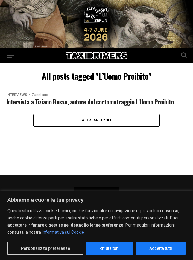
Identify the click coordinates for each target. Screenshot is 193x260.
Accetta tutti (160, 248)
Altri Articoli (97, 129)
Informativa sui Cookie (63, 232)
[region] (96, 225)
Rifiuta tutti (109, 248)
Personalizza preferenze (45, 248)
